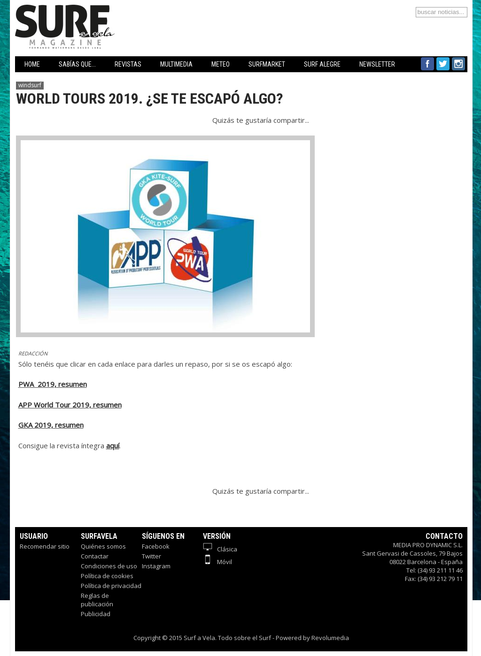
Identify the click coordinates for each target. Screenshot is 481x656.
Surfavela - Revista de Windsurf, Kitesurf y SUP (110, 13)
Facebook (156, 546)
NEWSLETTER (377, 64)
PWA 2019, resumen (52, 384)
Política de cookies (107, 576)
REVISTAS (128, 64)
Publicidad (95, 614)
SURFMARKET (266, 64)
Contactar (95, 556)
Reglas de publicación (97, 599)
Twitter (151, 556)
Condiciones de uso (109, 566)
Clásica (220, 549)
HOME (32, 64)
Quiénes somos (103, 546)
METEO (220, 64)
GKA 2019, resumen (51, 425)
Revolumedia (330, 637)
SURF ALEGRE (322, 64)
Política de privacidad (111, 585)
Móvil (217, 562)
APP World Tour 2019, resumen (70, 404)
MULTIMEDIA (176, 64)
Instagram (156, 566)
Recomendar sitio (45, 546)
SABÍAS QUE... (77, 64)
